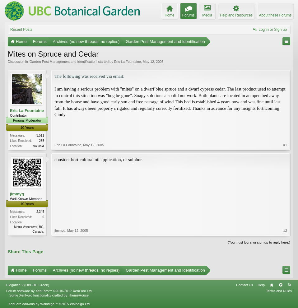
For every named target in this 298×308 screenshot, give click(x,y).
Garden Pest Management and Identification (63, 61)
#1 (285, 145)
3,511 (40, 135)
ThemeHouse (78, 295)
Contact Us (244, 285)
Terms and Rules (279, 291)
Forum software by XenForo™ (49, 291)
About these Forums (275, 15)
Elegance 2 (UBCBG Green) (27, 285)
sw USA (38, 146)
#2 (285, 230)
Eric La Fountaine (127, 61)
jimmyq (17, 194)
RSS (289, 285)
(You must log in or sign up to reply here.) (259, 242)
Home (271, 285)
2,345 (40, 211)
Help (261, 285)
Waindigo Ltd (80, 304)
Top (280, 285)
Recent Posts (21, 29)
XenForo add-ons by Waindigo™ (33, 304)
